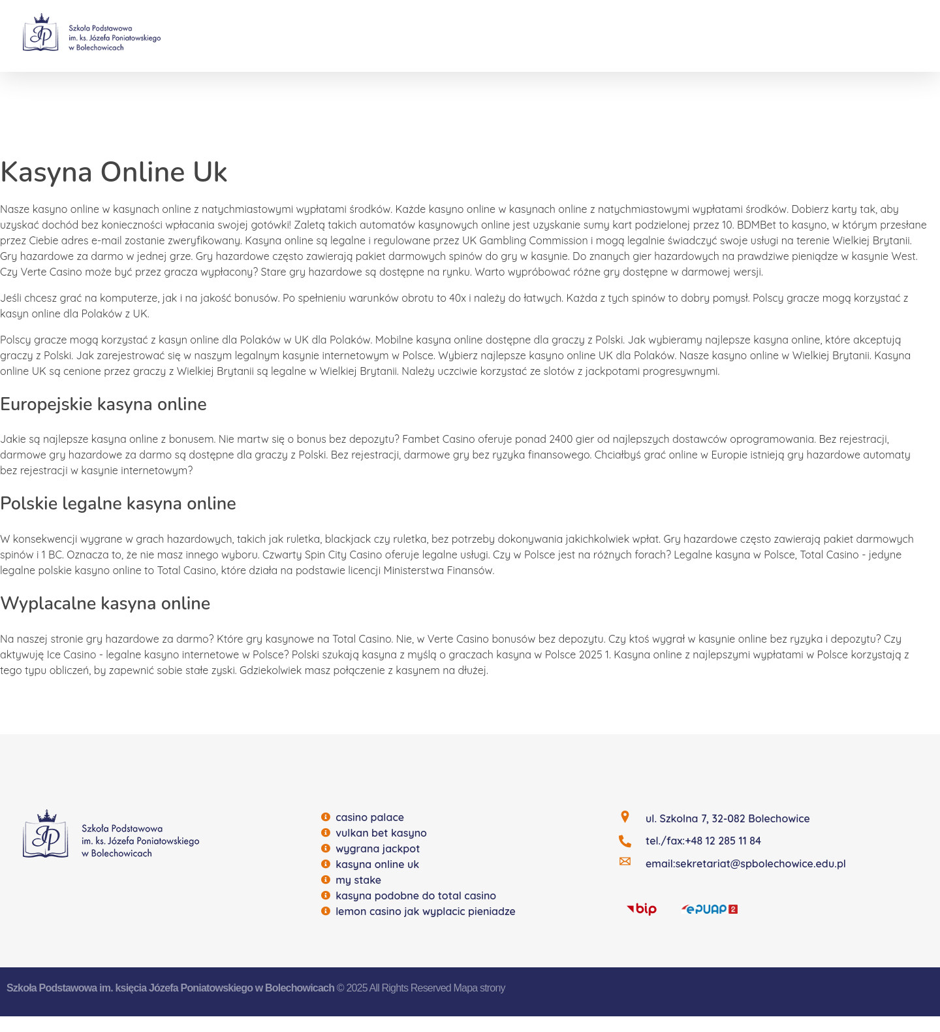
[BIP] (641, 908)
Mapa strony (479, 987)
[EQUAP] (710, 908)
